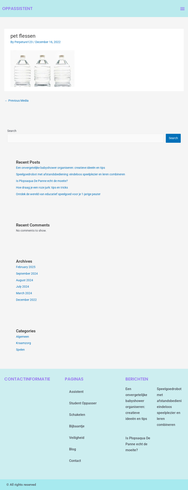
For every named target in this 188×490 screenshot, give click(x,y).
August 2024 (24, 280)
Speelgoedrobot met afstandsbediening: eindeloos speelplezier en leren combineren (70, 174)
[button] (182, 8)
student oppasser (83, 403)
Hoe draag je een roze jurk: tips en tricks (42, 187)
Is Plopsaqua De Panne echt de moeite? (42, 181)
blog (72, 449)
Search (11, 131)
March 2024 (24, 293)
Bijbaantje (77, 426)
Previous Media (17, 100)
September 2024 (27, 273)
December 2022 (26, 299)
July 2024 (22, 286)
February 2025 (25, 267)
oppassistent (17, 9)
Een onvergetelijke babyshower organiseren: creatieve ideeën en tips (60, 167)
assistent (76, 392)
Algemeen (22, 336)
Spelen (20, 349)
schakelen (77, 415)
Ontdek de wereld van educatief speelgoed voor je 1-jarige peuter (58, 194)
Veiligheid (76, 438)
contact (75, 461)
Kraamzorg (23, 343)
